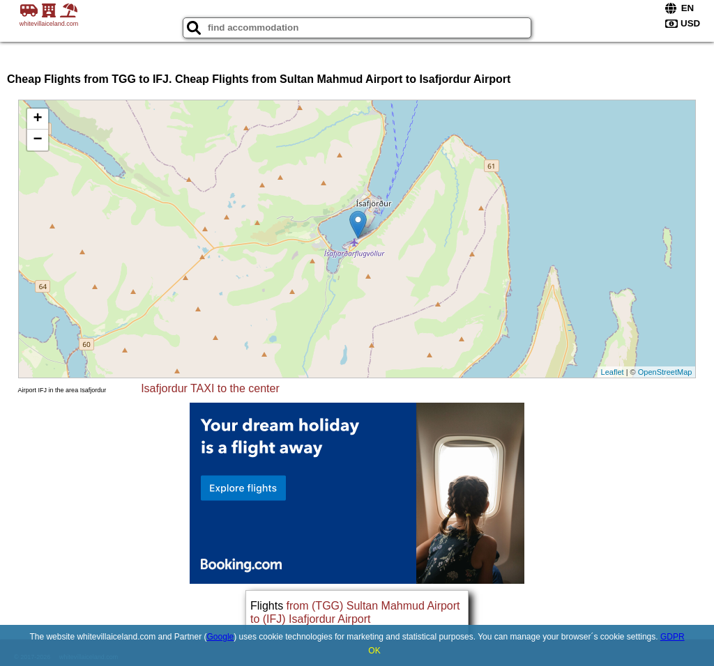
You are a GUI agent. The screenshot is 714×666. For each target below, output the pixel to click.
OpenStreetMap (665, 372)
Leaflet (612, 372)
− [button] (37, 140)
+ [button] (37, 119)
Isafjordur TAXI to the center (210, 388)
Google (220, 637)
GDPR (672, 637)
